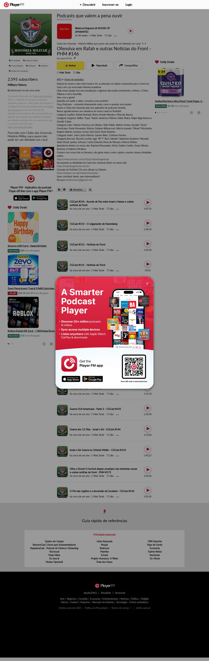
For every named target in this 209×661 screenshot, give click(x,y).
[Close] (147, 283)
